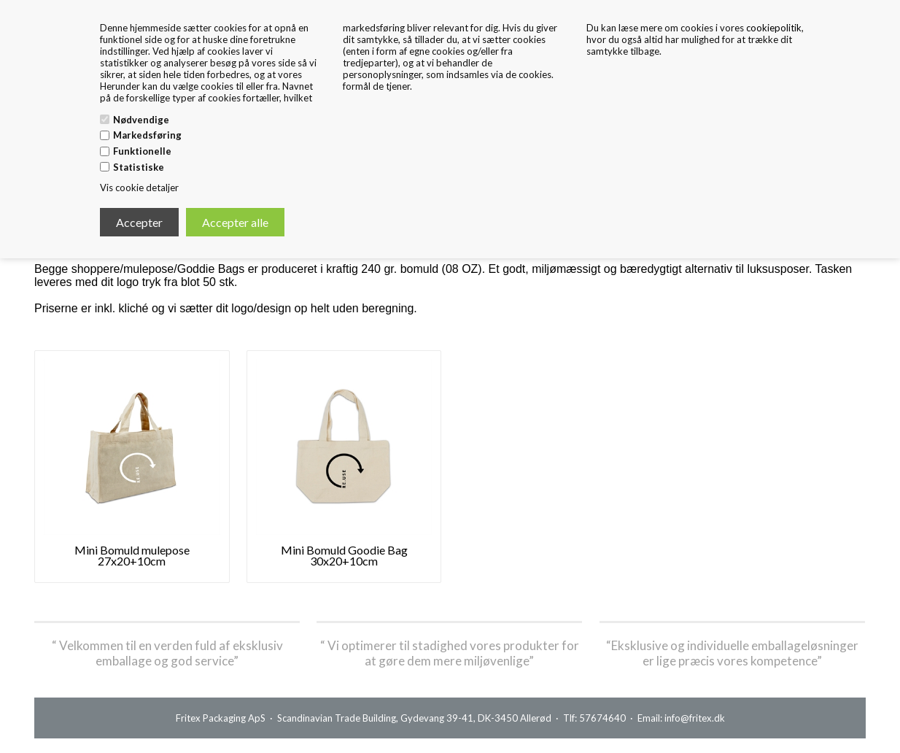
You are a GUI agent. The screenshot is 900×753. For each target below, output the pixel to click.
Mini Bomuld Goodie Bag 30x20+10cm (344, 555)
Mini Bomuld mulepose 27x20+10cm (132, 555)
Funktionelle (142, 151)
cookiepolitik (774, 28)
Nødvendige (141, 120)
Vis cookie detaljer (139, 187)
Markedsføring (147, 135)
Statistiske (138, 167)
